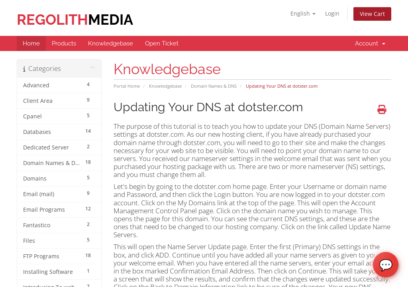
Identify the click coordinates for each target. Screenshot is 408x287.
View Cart (372, 14)
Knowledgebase (165, 86)
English (303, 13)
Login (332, 13)
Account (370, 43)
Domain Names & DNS (214, 86)
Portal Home (127, 86)
